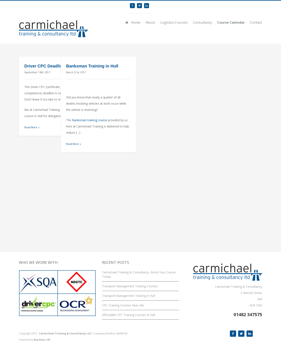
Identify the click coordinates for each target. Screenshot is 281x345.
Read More (30, 127)
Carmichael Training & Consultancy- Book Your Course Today (139, 274)
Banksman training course (89, 120)
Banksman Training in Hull (92, 66)
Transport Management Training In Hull (128, 296)
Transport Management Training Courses (130, 286)
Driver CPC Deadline (44, 66)
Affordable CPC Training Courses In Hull (128, 315)
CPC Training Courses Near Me (123, 305)
